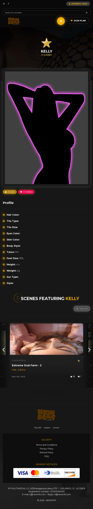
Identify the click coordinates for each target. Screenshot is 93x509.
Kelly (14, 370)
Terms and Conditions (46, 445)
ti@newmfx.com (37, 494)
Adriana (21, 370)
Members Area (78, 4)
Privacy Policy (46, 448)
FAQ (46, 456)
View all (81, 309)
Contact (56, 428)
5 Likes (10, 192)
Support (47, 428)
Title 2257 (37, 428)
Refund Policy (46, 452)
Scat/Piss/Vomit (19, 360)
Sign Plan (78, 20)
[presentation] (3, 349)
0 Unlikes (26, 192)
